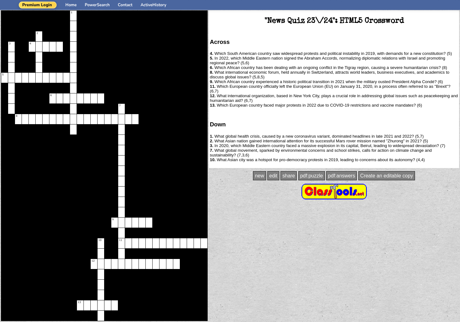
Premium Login (37, 5)
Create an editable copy (386, 175)
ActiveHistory (153, 5)
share (288, 175)
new (259, 175)
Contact (125, 5)
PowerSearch (97, 5)
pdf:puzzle (311, 175)
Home (71, 5)
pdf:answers (341, 175)
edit (273, 175)
